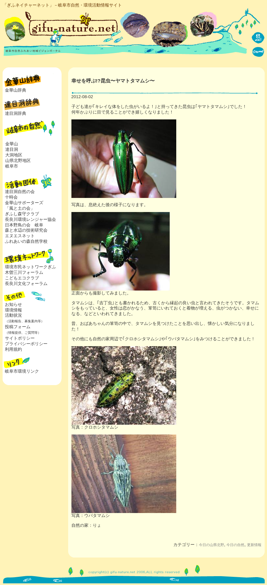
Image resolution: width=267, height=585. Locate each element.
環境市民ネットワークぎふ (30, 266)
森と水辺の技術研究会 (26, 230)
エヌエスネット (20, 235)
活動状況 (23, 318)
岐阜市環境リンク (22, 371)
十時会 (11, 197)
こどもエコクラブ (22, 277)
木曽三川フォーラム (24, 272)
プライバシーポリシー (26, 343)
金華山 (11, 143)
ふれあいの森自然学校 (26, 241)
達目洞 (11, 149)
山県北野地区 (18, 160)
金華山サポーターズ (24, 202)
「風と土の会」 (20, 208)
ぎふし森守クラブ (22, 213)
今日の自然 (235, 545)
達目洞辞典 (15, 113)
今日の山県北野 (211, 545)
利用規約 (13, 349)
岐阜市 (11, 166)
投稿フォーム (22, 329)
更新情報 (254, 545)
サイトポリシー (20, 338)
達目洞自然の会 (20, 191)
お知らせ (13, 304)
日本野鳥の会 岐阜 (24, 224)
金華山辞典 (15, 90)
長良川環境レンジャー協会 (30, 219)
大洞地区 (13, 154)
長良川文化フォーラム (26, 283)
